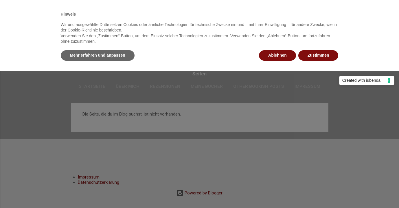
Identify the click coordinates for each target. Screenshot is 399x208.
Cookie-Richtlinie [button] (83, 30)
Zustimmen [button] (318, 55)
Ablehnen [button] (277, 55)
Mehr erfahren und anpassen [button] (97, 55)
